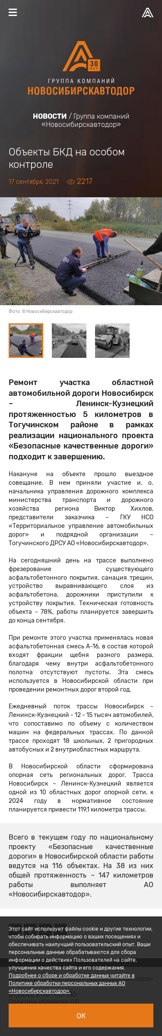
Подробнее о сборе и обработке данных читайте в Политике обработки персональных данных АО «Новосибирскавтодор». (72, 983)
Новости (50, 116)
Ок (81, 1016)
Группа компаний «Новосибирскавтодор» (85, 120)
